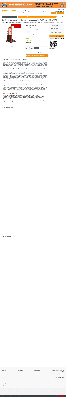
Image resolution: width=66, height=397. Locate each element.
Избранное (22, 395)
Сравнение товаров (14, 395)
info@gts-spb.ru (44, 11)
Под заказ (36, 48)
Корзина (54, 395)
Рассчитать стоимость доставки (55, 32)
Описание (5, 59)
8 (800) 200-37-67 (59, 11)
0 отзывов (36, 25)
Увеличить (12, 46)
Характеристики (15, 59)
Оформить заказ (61, 395)
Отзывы (25, 59)
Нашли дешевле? (52, 48)
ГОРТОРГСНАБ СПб (5, 389)
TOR (33, 25)
